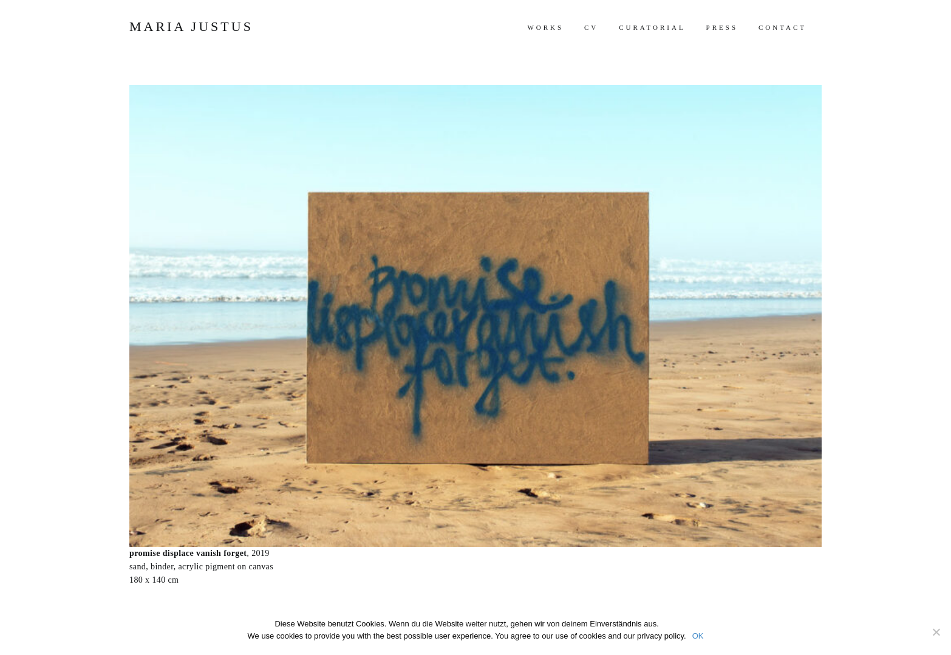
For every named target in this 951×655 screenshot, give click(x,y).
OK (698, 635)
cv (591, 27)
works (545, 27)
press (722, 27)
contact (782, 27)
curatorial (652, 27)
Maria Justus (191, 26)
